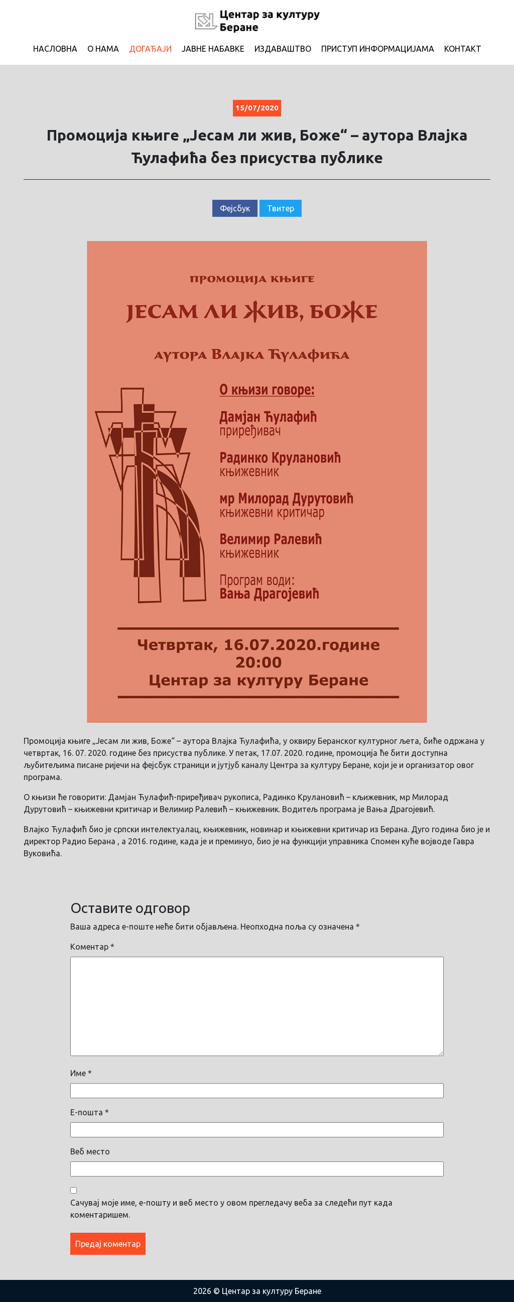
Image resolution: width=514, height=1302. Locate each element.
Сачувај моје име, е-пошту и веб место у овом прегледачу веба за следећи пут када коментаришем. (231, 1208)
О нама (103, 48)
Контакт (462, 48)
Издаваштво (282, 48)
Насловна (55, 48)
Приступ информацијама (377, 48)
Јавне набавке (213, 48)
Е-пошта (89, 1112)
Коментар (92, 946)
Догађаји (150, 48)
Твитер (280, 208)
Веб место (90, 1151)
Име (81, 1073)
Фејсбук (235, 208)
